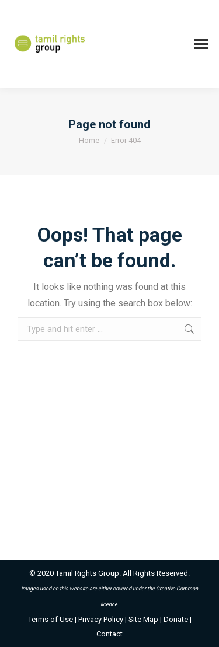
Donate (176, 619)
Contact (109, 633)
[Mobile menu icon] (201, 44)
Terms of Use (50, 619)
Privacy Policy (100, 619)
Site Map (143, 619)
